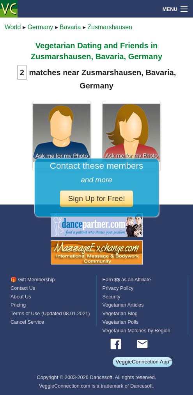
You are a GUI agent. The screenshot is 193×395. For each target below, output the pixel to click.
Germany (40, 27)
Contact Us (23, 288)
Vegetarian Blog (120, 313)
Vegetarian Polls (120, 322)
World (13, 27)
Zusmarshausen (109, 27)
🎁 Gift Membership (33, 279)
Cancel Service (27, 322)
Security (111, 297)
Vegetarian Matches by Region (136, 330)
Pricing (18, 305)
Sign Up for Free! (96, 198)
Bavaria (70, 27)
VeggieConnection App (142, 362)
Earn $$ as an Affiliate (127, 279)
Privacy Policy (118, 288)
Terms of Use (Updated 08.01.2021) (50, 313)
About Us (21, 297)
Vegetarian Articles (123, 305)
